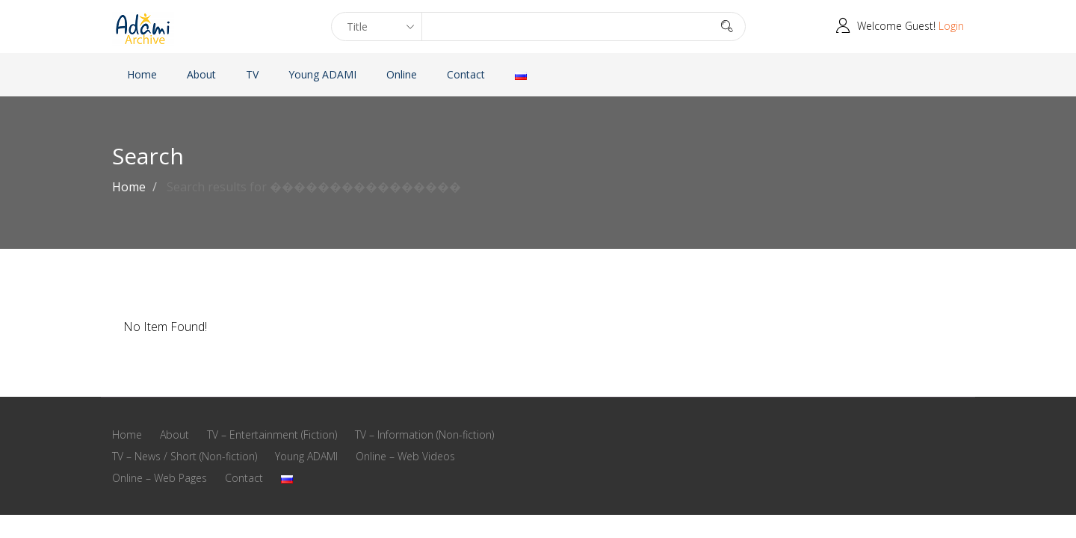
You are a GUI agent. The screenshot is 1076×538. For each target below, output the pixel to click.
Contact (466, 74)
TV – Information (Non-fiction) (424, 434)
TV (252, 74)
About (201, 74)
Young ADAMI (322, 74)
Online (401, 74)
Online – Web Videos (405, 456)
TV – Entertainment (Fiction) (272, 434)
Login (951, 26)
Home (142, 74)
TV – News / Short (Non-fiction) (184, 456)
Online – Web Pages (159, 478)
